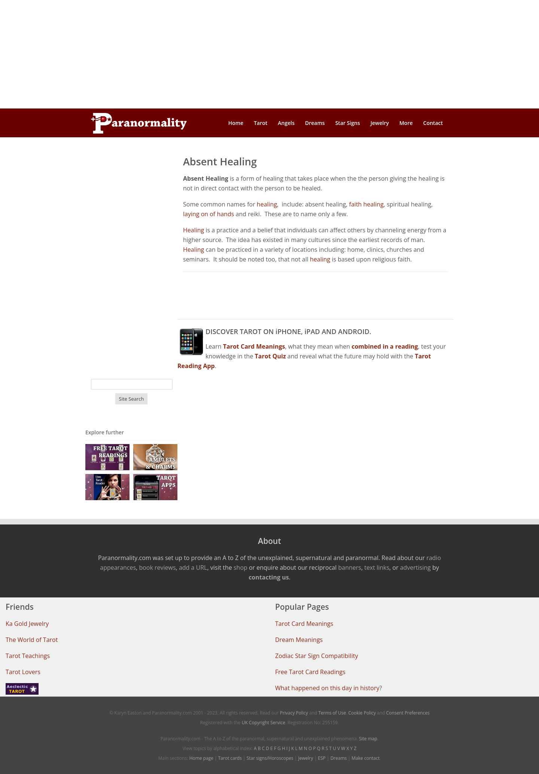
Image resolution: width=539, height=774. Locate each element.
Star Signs (347, 122)
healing (267, 204)
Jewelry (380, 122)
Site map (368, 738)
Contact (433, 122)
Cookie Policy (361, 713)
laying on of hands (208, 214)
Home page (201, 758)
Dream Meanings (299, 640)
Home (236, 122)
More (406, 122)
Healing (193, 230)
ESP (321, 758)
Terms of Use (332, 713)
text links (376, 567)
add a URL (193, 567)
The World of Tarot (32, 640)
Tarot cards (230, 758)
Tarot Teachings (28, 656)
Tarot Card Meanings (304, 623)
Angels (286, 122)
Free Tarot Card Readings (310, 672)
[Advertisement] (269, 54)
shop (240, 567)
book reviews (157, 567)
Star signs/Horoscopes (270, 758)
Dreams (315, 122)
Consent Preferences (408, 713)
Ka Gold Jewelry (27, 623)
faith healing (366, 204)
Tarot (260, 122)
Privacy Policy (294, 713)
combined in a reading (384, 346)
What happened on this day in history (327, 688)
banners (349, 567)
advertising (415, 567)
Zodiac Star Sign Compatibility (316, 656)
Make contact (365, 758)
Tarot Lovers (23, 672)
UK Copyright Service (263, 722)
